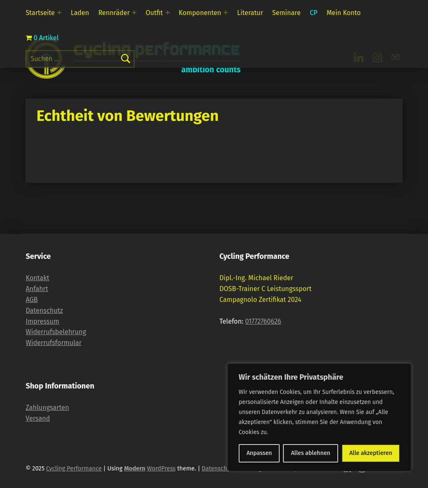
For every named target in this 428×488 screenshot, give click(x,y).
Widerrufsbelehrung (55, 332)
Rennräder (114, 13)
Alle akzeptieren (370, 453)
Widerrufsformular (53, 343)
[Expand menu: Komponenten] (226, 12)
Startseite (40, 13)
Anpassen (259, 453)
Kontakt (37, 278)
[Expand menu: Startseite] (59, 12)
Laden (80, 13)
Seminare (286, 13)
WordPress (161, 468)
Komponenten (200, 13)
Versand (37, 418)
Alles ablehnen (310, 453)
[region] (319, 417)
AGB (31, 300)
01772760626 (263, 321)
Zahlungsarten (47, 407)
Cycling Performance (74, 468)
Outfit (154, 13)
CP (313, 13)
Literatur (250, 13)
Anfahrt (36, 289)
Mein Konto (343, 13)
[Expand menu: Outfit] (168, 12)
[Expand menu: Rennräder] (134, 12)
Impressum (42, 321)
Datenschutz (44, 310)
